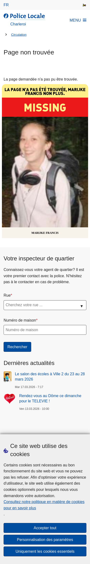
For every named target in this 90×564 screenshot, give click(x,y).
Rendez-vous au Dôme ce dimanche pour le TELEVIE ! (50, 398)
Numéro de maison (20, 320)
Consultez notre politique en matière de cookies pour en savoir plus (44, 505)
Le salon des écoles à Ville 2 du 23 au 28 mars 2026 (50, 376)
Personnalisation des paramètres (45, 540)
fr (6, 5)
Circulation (18, 34)
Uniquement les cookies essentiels (45, 551)
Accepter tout (45, 528)
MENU (78, 20)
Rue (7, 295)
